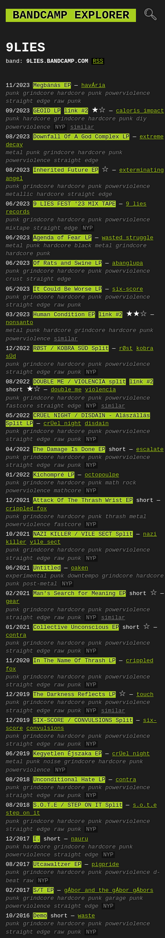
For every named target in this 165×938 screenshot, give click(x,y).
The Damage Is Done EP (69, 450)
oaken (79, 568)
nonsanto (19, 323)
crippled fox (26, 509)
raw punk (67, 101)
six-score (127, 289)
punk (12, 93)
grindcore (38, 93)
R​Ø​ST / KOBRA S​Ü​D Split (71, 349)
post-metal (40, 584)
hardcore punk (79, 93)
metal (14, 153)
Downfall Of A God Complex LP (81, 137)
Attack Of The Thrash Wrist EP (82, 501)
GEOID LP (46, 111)
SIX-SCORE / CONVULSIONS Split (82, 721)
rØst (125, 349)
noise (52, 762)
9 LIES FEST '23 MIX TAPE (74, 204)
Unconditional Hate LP (69, 780)
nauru (79, 839)
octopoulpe (101, 475)
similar (82, 127)
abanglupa (127, 263)
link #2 (76, 111)
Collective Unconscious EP (76, 627)
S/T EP (43, 891)
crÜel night (62, 424)
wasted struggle (127, 238)
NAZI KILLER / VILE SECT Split (82, 534)
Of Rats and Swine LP (67, 263)
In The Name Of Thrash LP (74, 661)
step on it (23, 813)
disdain (96, 424)
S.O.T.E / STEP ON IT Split (77, 805)
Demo (40, 916)
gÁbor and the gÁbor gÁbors (109, 891)
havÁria (93, 86)
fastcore (19, 406)
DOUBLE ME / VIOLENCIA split (79, 382)
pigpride (105, 865)
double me (66, 390)
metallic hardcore (35, 194)
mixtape (18, 228)
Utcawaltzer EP (57, 865)
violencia (100, 390)
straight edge (28, 101)
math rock (120, 483)
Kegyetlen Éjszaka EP (67, 754)
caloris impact (140, 111)
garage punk (124, 898)
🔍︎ (150, 15)
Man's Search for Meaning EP (79, 594)
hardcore (36, 119)
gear (12, 602)
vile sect (45, 542)
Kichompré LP (53, 475)
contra (16, 635)
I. (36, 839)
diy (141, 119)
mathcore (67, 491)
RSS (98, 61)
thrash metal (126, 517)
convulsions (45, 728)
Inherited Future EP (65, 170)
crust (14, 279)
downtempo (82, 576)
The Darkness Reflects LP (74, 695)
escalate (149, 450)
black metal (93, 246)
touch (145, 695)
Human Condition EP (64, 315)
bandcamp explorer (71, 15)
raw (28, 881)
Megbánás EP (52, 86)
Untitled (46, 568)
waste (86, 916)
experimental (26, 576)
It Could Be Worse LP (67, 289)
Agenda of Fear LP (62, 238)
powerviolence (127, 93)
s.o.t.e (145, 805)
